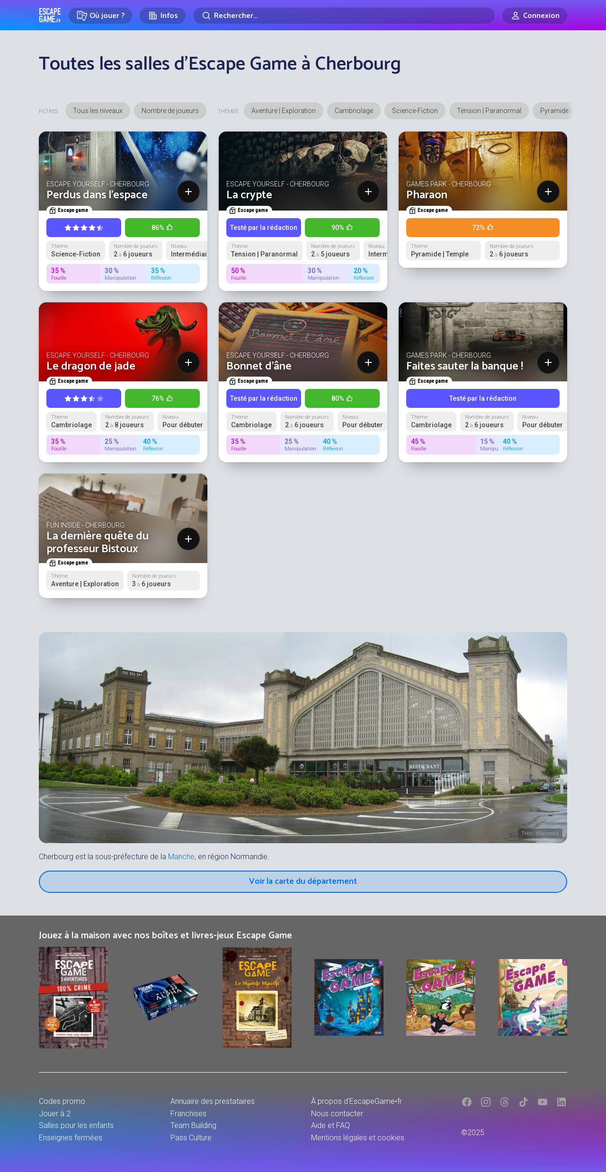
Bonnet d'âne (259, 366)
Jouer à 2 (55, 1113)
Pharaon (426, 195)
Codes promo (62, 1101)
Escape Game (50, 15)
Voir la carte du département (303, 881)
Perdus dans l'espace (97, 195)
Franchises (188, 1113)
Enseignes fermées (70, 1137)
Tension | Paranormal (489, 111)
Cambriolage (354, 111)
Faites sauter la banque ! (464, 366)
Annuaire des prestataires (212, 1101)
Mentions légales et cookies (357, 1137)
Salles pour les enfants (76, 1125)
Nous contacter (337, 1113)
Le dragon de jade (90, 366)
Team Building (193, 1125)
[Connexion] (534, 16)
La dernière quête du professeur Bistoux (97, 542)
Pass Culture (191, 1137)
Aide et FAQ (330, 1125)
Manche (181, 856)
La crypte (249, 195)
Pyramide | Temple (567, 111)
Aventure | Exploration (283, 111)
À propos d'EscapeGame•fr (356, 1101)
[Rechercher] (344, 16)
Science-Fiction (415, 111)
